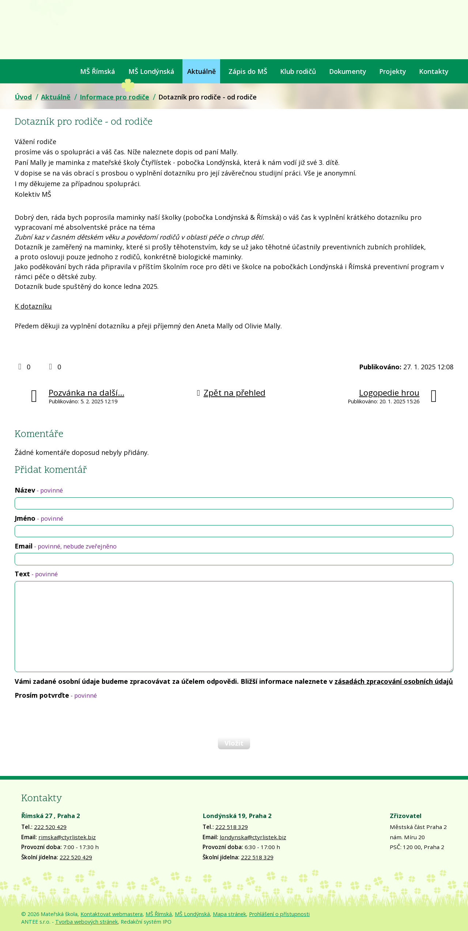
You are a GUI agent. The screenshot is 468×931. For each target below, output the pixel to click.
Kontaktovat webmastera (111, 914)
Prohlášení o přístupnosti (279, 914)
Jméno (39, 518)
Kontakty (434, 71)
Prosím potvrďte (56, 695)
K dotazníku (33, 306)
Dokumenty (347, 71)
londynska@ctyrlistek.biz (253, 837)
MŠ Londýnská (151, 71)
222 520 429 (50, 826)
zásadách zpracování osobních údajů (394, 681)
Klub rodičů (298, 71)
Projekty (392, 71)
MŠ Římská (97, 71)
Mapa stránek (229, 914)
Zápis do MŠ (248, 71)
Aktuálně (201, 71)
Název (39, 490)
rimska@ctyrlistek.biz (67, 837)
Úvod (19, 71)
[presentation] (70, 718)
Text (36, 573)
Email (66, 546)
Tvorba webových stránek (86, 921)
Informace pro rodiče (114, 97)
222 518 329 (231, 826)
